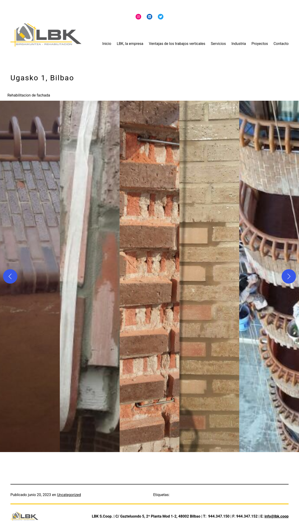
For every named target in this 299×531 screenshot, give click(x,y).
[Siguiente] (289, 276)
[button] (30, 276)
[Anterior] (10, 276)
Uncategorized (69, 495)
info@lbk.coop (276, 516)
